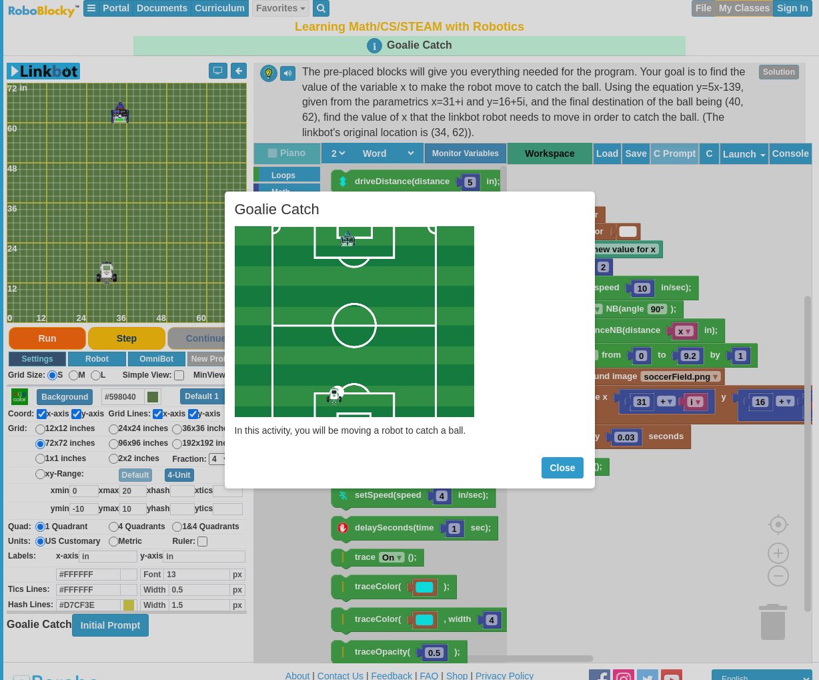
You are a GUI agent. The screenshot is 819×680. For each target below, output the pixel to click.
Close (562, 467)
